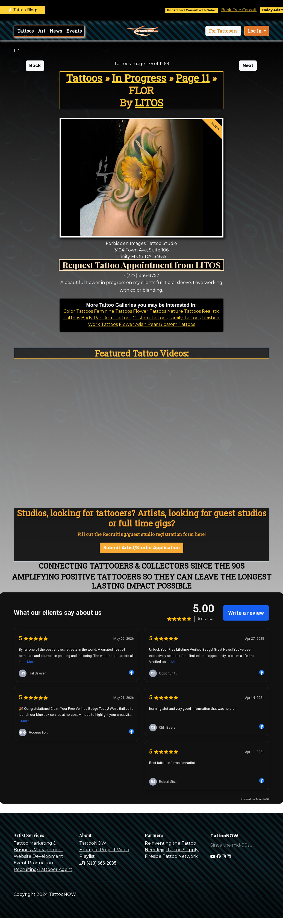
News (56, 31)
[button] (223, 31)
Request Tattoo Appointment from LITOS (141, 264)
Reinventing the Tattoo (170, 843)
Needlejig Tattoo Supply (172, 849)
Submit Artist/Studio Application (141, 547)
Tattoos (25, 31)
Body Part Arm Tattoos (106, 317)
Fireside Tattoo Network (171, 856)
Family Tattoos (185, 317)
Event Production (33, 862)
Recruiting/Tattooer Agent (43, 869)
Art (41, 31)
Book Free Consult (243, 9)
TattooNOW (92, 843)
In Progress (139, 78)
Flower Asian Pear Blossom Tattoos (157, 324)
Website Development (38, 856)
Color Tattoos (78, 311)
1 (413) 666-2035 (97, 863)
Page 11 (193, 78)
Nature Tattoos (184, 311)
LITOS (149, 102)
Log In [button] (255, 31)
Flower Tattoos (149, 311)
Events (74, 31)
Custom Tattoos (149, 317)
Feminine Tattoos (113, 311)
